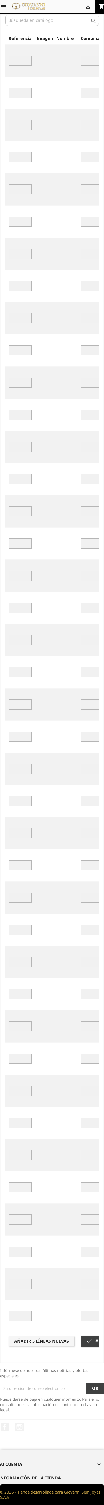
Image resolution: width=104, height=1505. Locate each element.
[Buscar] (52, 20)
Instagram (19, 1427)
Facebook (5, 1427)
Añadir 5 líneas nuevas (41, 1341)
